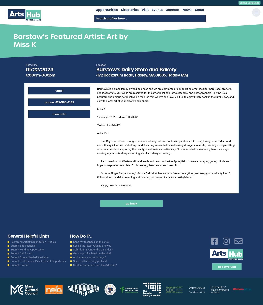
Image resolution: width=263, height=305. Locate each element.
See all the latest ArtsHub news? (92, 245)
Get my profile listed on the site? (92, 253)
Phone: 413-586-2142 (59, 102)
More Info (59, 114)
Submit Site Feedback (23, 245)
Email (59, 90)
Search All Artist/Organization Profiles (33, 241)
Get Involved (227, 267)
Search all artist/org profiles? (90, 261)
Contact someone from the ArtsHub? (95, 265)
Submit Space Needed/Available (29, 257)
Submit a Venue (20, 265)
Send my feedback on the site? (91, 241)
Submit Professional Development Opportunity (38, 261)
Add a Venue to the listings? (89, 257)
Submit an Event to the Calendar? (93, 249)
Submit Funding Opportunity (27, 249)
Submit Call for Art (22, 253)
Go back (131, 203)
